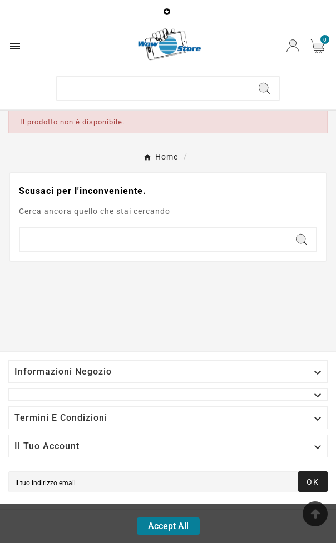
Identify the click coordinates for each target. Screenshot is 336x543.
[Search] (264, 88)
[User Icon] (292, 45)
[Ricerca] (153, 88)
